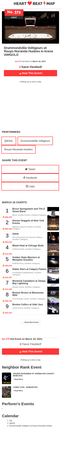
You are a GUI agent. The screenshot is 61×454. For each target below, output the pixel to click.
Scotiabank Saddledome (22, 273)
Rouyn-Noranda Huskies (18, 149)
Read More (18, 379)
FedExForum (18, 263)
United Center (18, 249)
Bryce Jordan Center (21, 215)
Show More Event (30, 322)
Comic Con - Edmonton (25, 387)
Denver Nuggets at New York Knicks (28, 221)
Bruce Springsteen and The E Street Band (28, 210)
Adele (15, 234)
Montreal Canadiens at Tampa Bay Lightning (28, 282)
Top (10, 421)
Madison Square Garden (22, 227)
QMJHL (8, 140)
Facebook (30, 177)
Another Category (38, 215)
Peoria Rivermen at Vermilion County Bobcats (33, 374)
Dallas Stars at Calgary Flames (29, 269)
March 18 (8, 202)
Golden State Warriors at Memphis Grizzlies (26, 258)
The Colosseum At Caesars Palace (27, 237)
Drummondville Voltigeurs (35, 140)
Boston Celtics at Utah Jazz (27, 304)
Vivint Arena (17, 308)
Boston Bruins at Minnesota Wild (27, 294)
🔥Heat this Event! (30, 73)
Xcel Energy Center (20, 299)
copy (30, 186)
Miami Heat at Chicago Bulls (28, 245)
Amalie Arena (18, 287)
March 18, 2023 (39, 61)
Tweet (30, 169)
